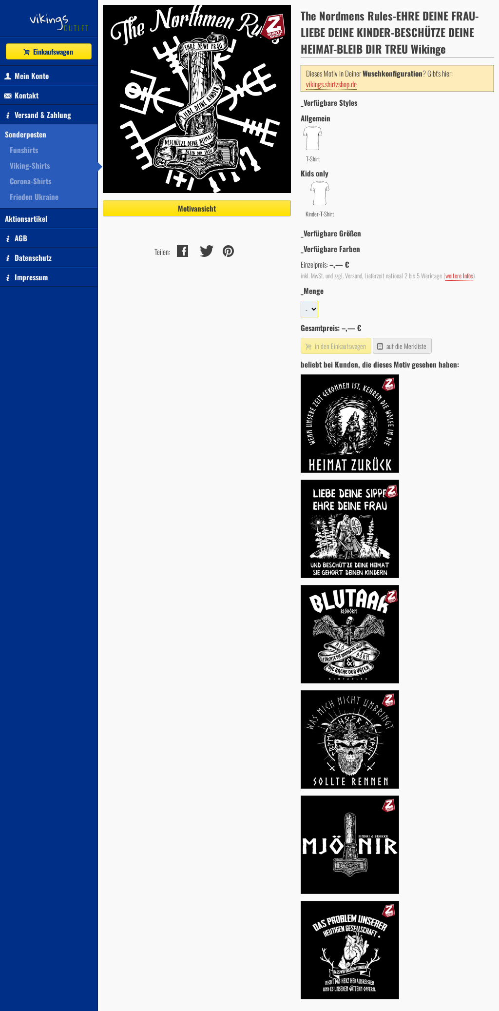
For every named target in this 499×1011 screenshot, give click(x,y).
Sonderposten (25, 134)
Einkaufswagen (48, 51)
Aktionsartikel (26, 218)
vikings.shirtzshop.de (331, 83)
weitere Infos (459, 275)
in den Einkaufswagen (335, 346)
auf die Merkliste (401, 346)
